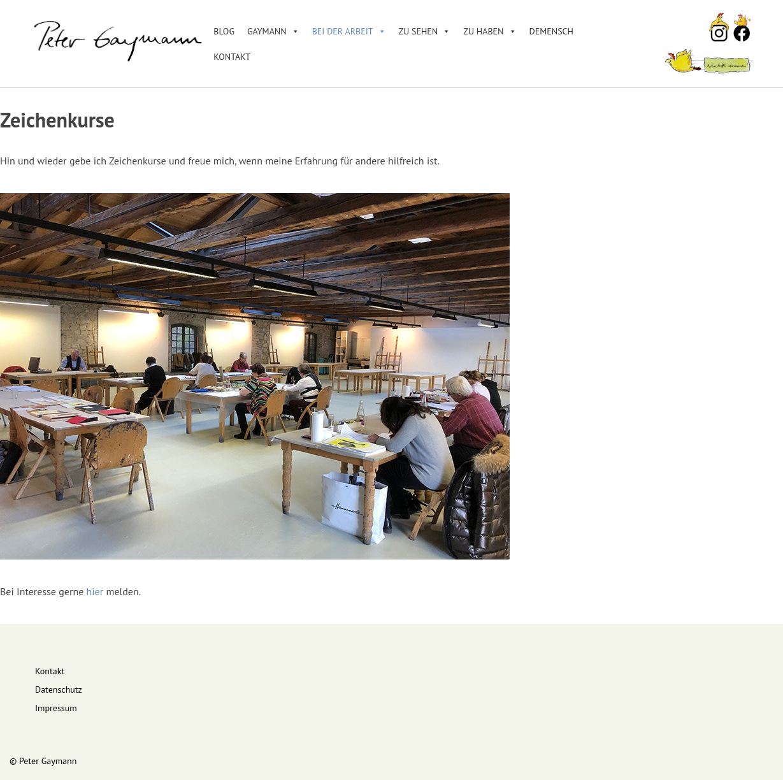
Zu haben (489, 31)
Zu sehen (425, 31)
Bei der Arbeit (349, 31)
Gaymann (273, 31)
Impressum (56, 708)
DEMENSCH (551, 31)
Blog (223, 31)
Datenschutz (58, 689)
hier (95, 591)
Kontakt (231, 56)
